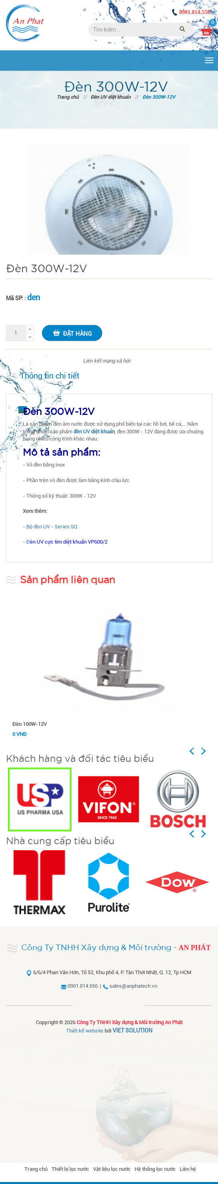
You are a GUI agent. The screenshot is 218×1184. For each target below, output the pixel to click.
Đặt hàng (72, 332)
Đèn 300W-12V (159, 97)
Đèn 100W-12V (29, 724)
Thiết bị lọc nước (70, 1169)
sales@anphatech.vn (133, 986)
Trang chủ (68, 97)
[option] (40, 799)
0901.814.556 (194, 12)
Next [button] (206, 751)
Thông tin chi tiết (49, 376)
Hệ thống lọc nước (155, 1169)
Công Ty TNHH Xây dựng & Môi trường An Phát (129, 1022)
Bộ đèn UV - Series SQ (51, 527)
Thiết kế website (84, 1031)
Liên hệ (188, 1169)
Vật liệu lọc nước (112, 1169)
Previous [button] (200, 751)
